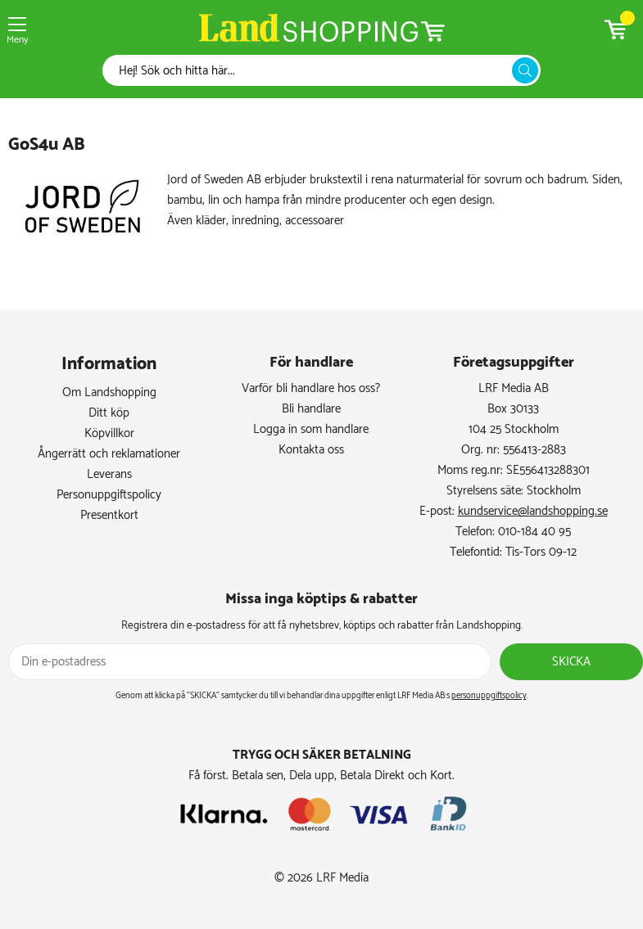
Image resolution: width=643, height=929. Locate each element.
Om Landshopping (109, 392)
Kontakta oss (311, 450)
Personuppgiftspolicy (109, 495)
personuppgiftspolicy (489, 695)
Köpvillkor (109, 433)
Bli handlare (311, 409)
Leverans (109, 474)
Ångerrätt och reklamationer (109, 454)
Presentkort (109, 515)
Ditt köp (108, 413)
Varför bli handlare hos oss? (311, 388)
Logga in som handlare (311, 429)
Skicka (571, 662)
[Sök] (312, 70)
